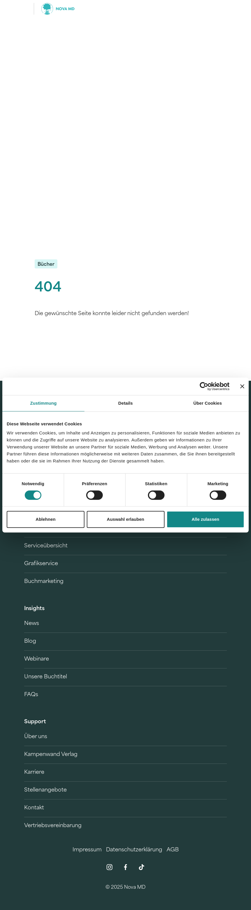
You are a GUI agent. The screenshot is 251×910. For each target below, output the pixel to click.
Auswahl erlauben (125, 519)
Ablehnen (45, 519)
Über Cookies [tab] (207, 403)
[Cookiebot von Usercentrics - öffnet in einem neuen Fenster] (203, 386)
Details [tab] (125, 403)
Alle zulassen (205, 519)
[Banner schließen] (242, 386)
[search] (221, 9)
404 (48, 288)
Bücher (46, 264)
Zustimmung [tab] (43, 403)
